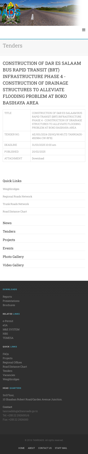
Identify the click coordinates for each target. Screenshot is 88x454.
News (7, 223)
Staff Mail (61, 448)
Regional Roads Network (17, 196)
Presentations (11, 301)
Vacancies (9, 375)
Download (38, 158)
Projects (9, 240)
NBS (5, 333)
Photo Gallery (13, 256)
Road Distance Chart (15, 211)
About (31, 448)
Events (8, 248)
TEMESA (8, 338)
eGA (5, 325)
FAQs (6, 354)
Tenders (9, 231)
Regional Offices (12, 362)
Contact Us (45, 448)
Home (21, 448)
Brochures (9, 305)
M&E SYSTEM (11, 329)
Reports (7, 296)
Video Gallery (13, 265)
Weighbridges (11, 189)
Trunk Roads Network (16, 204)
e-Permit (8, 321)
